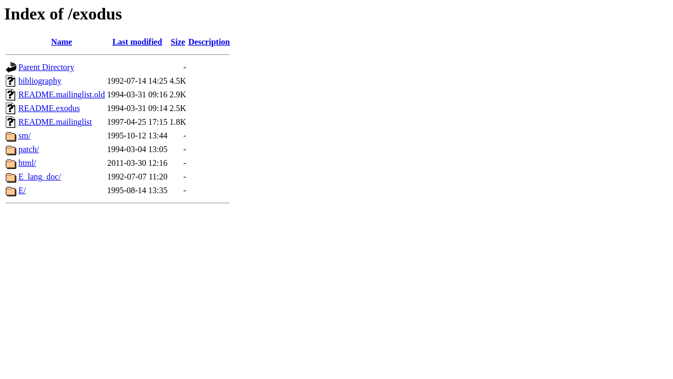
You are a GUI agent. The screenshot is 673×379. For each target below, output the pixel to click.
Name (61, 41)
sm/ (24, 135)
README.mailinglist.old (61, 94)
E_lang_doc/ (39, 176)
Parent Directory (46, 67)
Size (178, 41)
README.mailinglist (55, 121)
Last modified (137, 41)
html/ (27, 162)
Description (209, 41)
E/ (22, 190)
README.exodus (49, 108)
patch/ (28, 149)
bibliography (40, 80)
